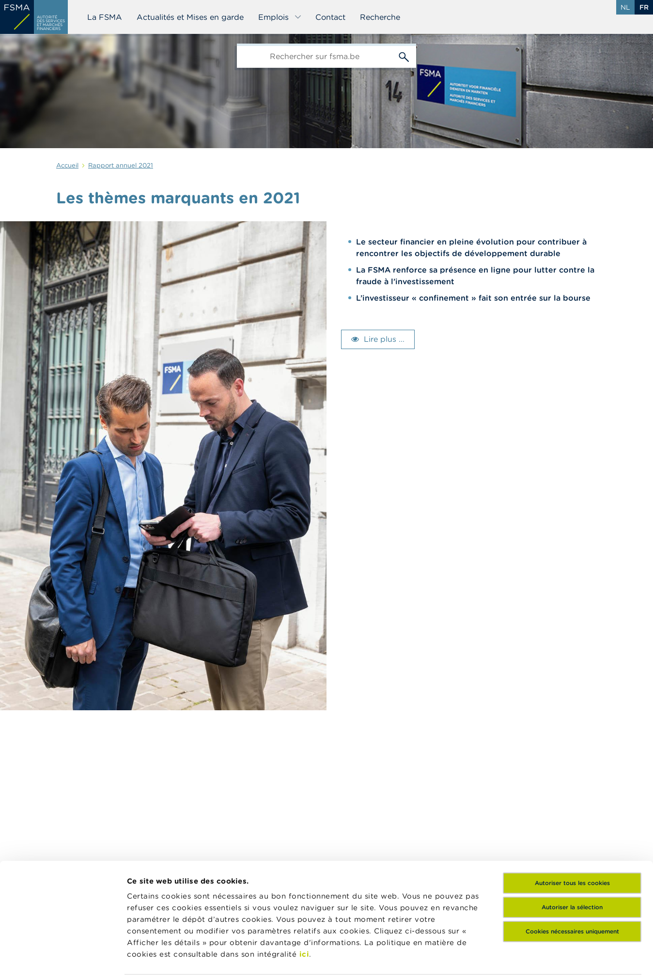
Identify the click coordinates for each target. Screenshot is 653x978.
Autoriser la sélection (572, 839)
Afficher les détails (162, 958)
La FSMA (104, 17)
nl (625, 7)
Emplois (280, 17)
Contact (330, 17)
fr (644, 7)
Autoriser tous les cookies (572, 815)
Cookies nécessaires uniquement (572, 863)
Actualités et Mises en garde (190, 17)
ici (304, 886)
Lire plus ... (384, 339)
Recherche (380, 17)
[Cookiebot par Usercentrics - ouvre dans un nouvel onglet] (62, 959)
